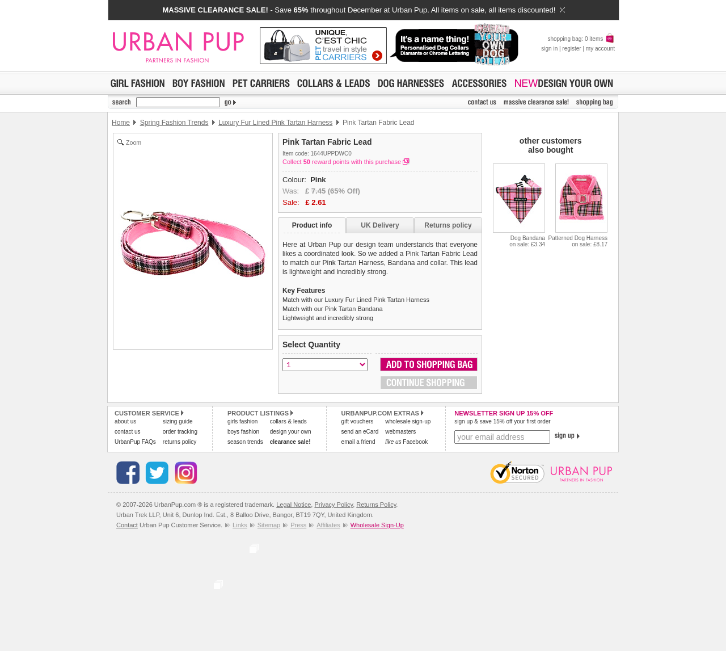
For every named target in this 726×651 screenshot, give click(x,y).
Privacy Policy (333, 504)
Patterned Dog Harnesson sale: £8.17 (577, 241)
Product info (312, 225)
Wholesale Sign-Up (377, 525)
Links (240, 525)
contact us (128, 432)
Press (298, 525)
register (571, 48)
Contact (127, 525)
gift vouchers (357, 421)
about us (125, 421)
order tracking (180, 432)
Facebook (406, 442)
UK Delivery (380, 225)
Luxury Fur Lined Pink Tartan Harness (275, 123)
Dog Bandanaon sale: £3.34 (527, 241)
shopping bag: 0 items (581, 39)
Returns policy (447, 225)
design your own (290, 432)
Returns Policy (376, 504)
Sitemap (269, 525)
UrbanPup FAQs (135, 442)
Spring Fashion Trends (174, 123)
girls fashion (242, 421)
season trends (245, 442)
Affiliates (328, 525)
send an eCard (360, 432)
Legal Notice (293, 504)
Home (121, 123)
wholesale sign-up (407, 421)
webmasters (400, 432)
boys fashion (243, 432)
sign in (549, 48)
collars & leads (288, 421)
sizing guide (178, 421)
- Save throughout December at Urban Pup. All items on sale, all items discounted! (363, 10)
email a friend (358, 442)
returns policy (179, 442)
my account (600, 48)
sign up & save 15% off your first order (502, 421)
